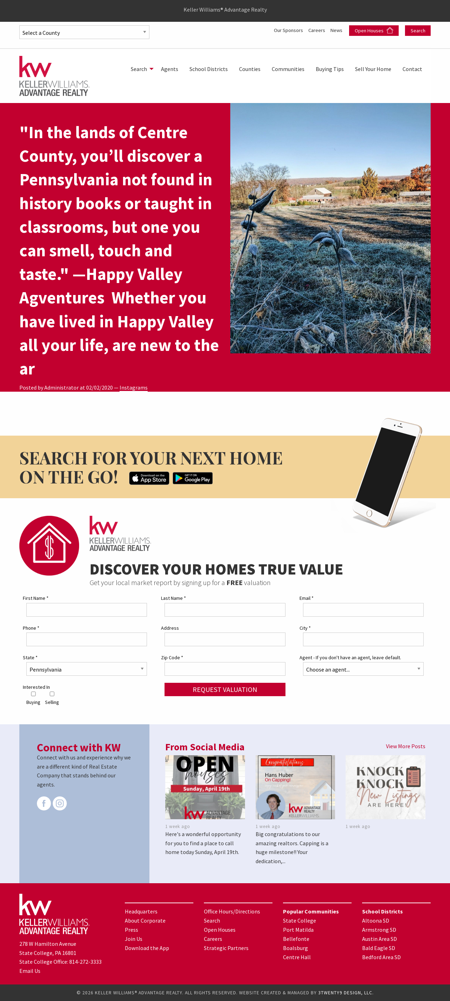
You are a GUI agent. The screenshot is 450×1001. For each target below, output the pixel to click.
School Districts (208, 68)
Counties (250, 68)
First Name (36, 598)
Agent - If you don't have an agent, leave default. (350, 657)
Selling (52, 698)
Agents (169, 68)
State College (299, 920)
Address (170, 628)
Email (307, 598)
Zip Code (172, 657)
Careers (314, 29)
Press (131, 929)
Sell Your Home (373, 68)
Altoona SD (375, 920)
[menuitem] (140, 69)
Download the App (147, 947)
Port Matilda (298, 929)
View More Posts (405, 746)
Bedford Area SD (381, 957)
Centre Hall (297, 957)
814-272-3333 (85, 961)
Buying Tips (330, 68)
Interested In (36, 687)
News (337, 29)
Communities (288, 68)
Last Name (173, 598)
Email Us (29, 970)
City (305, 628)
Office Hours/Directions (232, 911)
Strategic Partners (226, 947)
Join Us (133, 938)
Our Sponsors (283, 29)
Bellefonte (296, 938)
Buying (33, 698)
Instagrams (134, 387)
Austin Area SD (379, 938)
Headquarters (141, 911)
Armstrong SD (379, 929)
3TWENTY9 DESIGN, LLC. (346, 993)
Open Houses (374, 30)
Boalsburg (295, 947)
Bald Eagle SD (378, 947)
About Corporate (145, 920)
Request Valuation (225, 689)
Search (418, 30)
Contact (412, 68)
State (30, 657)
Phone (31, 628)
